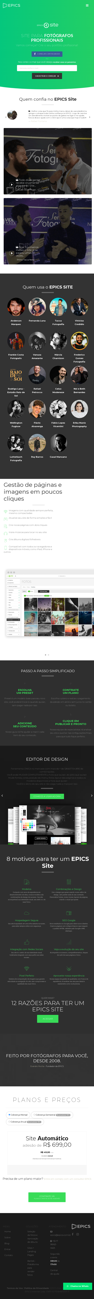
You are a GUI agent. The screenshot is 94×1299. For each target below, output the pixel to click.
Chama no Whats (77, 1286)
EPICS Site (55, 1288)
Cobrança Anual (25, 1122)
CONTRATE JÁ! (47, 1197)
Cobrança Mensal (18, 1115)
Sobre (7, 1237)
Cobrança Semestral (52, 1115)
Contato (8, 1255)
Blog (6, 1243)
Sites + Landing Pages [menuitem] (31, 1251)
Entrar (7, 1249)
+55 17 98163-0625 (54, 1244)
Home (7, 1231)
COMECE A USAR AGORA (47, 796)
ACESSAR (48, 1019)
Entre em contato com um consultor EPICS (67, 1179)
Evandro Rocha (37, 1066)
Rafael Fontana (39, 121)
